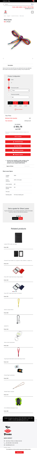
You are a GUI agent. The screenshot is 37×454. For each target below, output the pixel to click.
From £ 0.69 (6, 312)
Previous (15, 218)
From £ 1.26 (6, 329)
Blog (9, 1)
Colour (12, 79)
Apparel (8, 15)
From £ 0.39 (6, 378)
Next (20, 218)
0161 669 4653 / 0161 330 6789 (23, 7)
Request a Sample (18, 150)
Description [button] (10, 65)
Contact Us (5, 1)
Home (5, 15)
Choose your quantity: (15, 94)
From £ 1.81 (6, 296)
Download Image (18, 141)
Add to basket (18, 136)
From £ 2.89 (6, 411)
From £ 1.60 (6, 345)
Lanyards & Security (14, 15)
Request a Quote (18, 154)
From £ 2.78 (6, 263)
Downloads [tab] (27, 166)
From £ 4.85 (6, 247)
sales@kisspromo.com (29, 8)
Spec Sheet (18, 146)
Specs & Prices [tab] (10, 166)
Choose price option (15, 87)
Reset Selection (18, 109)
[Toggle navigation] (32, 12)
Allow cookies (19, 452)
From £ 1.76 (6, 394)
